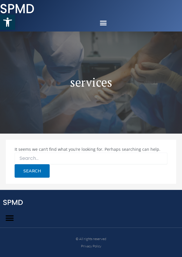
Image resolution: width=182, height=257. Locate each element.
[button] (7, 22)
